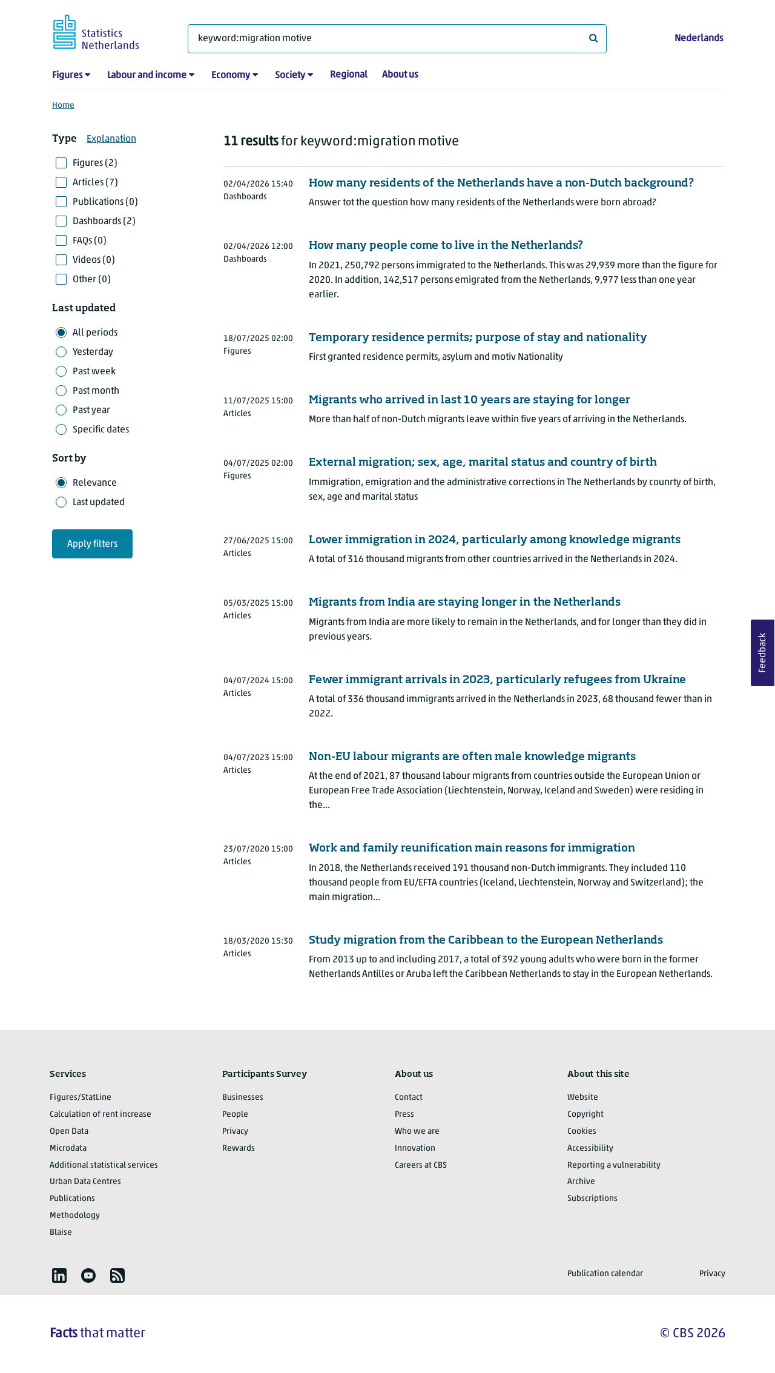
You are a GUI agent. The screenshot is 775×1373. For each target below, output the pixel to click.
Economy (230, 76)
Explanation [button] (111, 139)
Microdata (68, 1149)
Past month (96, 391)
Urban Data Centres (85, 1182)
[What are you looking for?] (397, 38)
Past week (94, 372)
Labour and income (146, 76)
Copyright (585, 1115)
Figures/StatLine (80, 1098)
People (235, 1115)
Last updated (99, 503)
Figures (67, 76)
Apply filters (92, 544)
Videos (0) (94, 260)
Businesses (242, 1098)
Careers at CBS (421, 1166)
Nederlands (698, 39)
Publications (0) (105, 202)
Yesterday (93, 352)
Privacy (235, 1132)
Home (63, 106)
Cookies (581, 1132)
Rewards (238, 1149)
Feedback (763, 653)
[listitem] (59, 1275)
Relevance (95, 483)
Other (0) (92, 280)
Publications (72, 1199)
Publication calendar (605, 1274)
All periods (95, 333)
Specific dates (101, 430)
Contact (409, 1098)
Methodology (75, 1216)
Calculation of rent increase (100, 1115)
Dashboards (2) (104, 222)
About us (400, 75)
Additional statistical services (104, 1166)
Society (290, 76)
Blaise (61, 1233)
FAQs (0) (90, 241)
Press (404, 1115)
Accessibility (590, 1149)
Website (582, 1098)
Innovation (415, 1149)
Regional (349, 75)
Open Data (69, 1132)
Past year (91, 410)
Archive (581, 1182)
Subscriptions (592, 1199)
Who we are (417, 1132)
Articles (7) (95, 183)
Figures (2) (95, 163)
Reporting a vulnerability (614, 1166)
